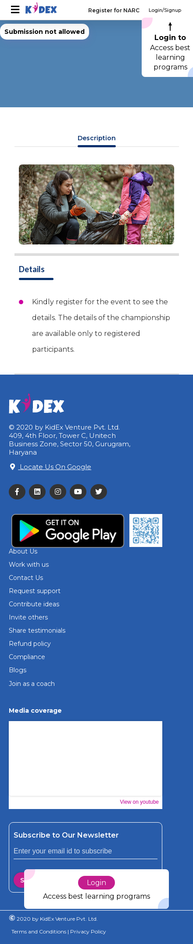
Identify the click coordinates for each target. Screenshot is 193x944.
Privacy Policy (87, 931)
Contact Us (26, 577)
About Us (23, 551)
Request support (35, 590)
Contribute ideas (34, 604)
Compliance (27, 656)
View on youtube (139, 802)
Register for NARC (113, 10)
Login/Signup (165, 10)
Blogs (17, 670)
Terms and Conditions (38, 931)
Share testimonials (37, 630)
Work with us (29, 564)
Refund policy (30, 643)
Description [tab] (97, 138)
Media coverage (35, 710)
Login (96, 882)
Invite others (28, 617)
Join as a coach (32, 683)
